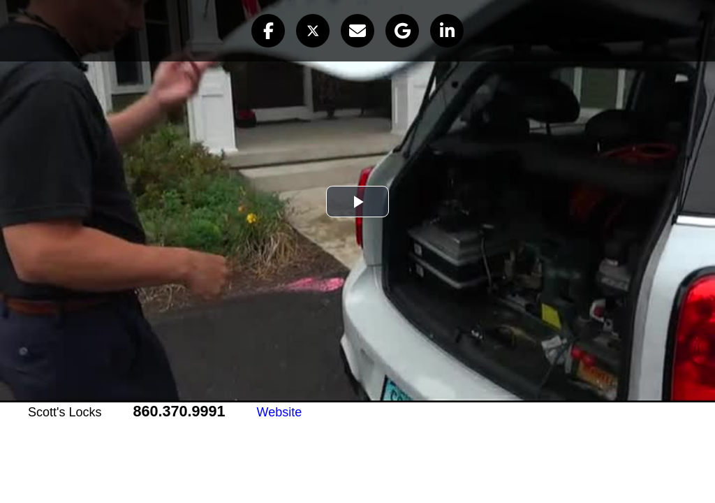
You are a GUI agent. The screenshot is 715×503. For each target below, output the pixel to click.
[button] (268, 31)
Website (279, 412)
